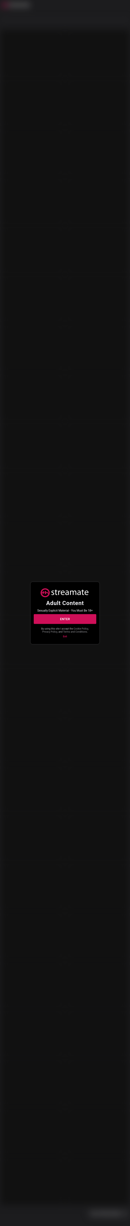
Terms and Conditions (75, 631)
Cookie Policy (81, 628)
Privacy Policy (49, 631)
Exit (65, 636)
